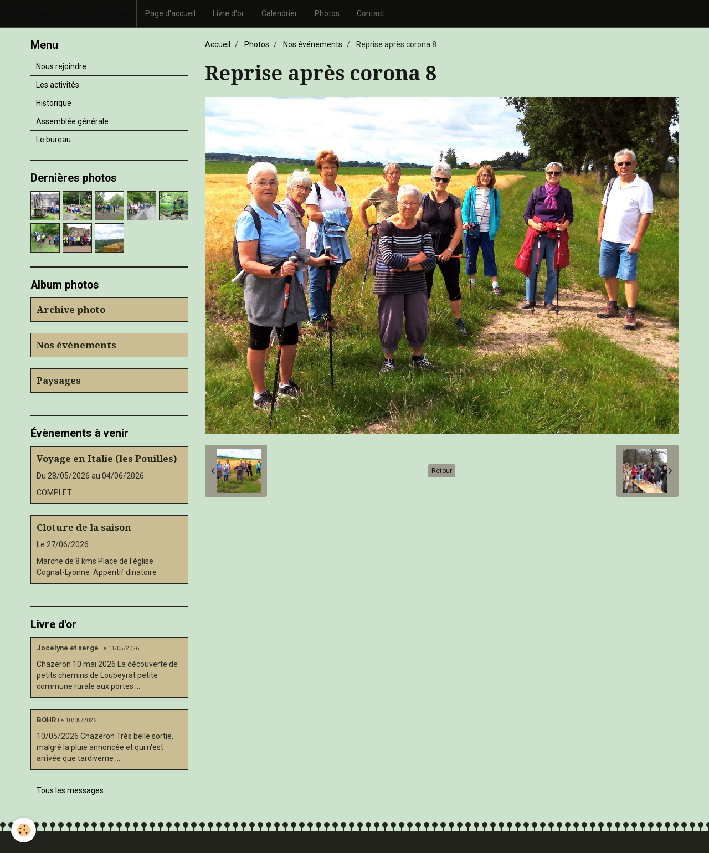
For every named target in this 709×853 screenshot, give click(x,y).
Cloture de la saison (84, 527)
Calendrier (279, 13)
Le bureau (53, 139)
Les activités (57, 84)
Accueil (217, 44)
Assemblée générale (72, 121)
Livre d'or (228, 13)
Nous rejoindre (61, 66)
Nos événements (312, 44)
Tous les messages (70, 790)
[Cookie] (23, 830)
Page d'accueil (170, 13)
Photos (327, 13)
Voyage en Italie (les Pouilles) (107, 458)
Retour (441, 471)
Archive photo (71, 309)
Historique (53, 103)
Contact (370, 13)
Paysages (59, 380)
